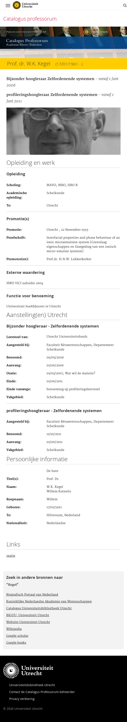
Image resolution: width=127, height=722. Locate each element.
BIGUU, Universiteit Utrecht (27, 615)
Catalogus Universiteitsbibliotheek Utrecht (39, 608)
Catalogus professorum (30, 18)
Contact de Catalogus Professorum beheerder (42, 692)
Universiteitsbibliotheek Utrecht (32, 685)
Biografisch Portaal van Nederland (32, 595)
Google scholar (17, 636)
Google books (16, 643)
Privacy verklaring (22, 699)
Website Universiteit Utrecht (28, 622)
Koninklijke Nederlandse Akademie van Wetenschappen (49, 602)
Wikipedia (14, 629)
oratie (10, 556)
